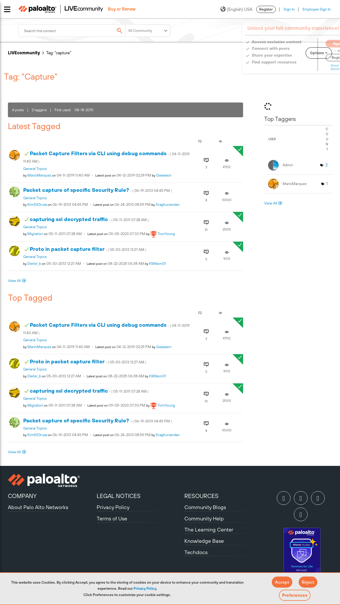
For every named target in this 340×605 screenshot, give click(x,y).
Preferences (294, 595)
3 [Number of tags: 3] (326, 165)
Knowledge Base (204, 541)
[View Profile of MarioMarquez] (39, 175)
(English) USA (236, 9)
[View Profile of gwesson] (163, 175)
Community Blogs (205, 507)
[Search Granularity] (148, 31)
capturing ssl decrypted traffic (89, 219)
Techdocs (196, 552)
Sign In (289, 9)
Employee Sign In (317, 9)
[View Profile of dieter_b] (34, 263)
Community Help (204, 518)
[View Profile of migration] (35, 234)
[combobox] (81, 30)
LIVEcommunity (24, 52)
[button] (282, 582)
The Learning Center (208, 529)
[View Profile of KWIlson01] (157, 263)
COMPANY (22, 495)
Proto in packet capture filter (88, 249)
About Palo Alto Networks (38, 507)
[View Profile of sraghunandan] (168, 204)
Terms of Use (112, 518)
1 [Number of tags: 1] (327, 183)
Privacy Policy (145, 588)
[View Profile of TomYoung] (166, 234)
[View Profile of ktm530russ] (37, 204)
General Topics (35, 169)
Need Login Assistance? (308, 67)
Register (266, 9)
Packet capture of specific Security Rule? (97, 190)
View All (14, 281)
